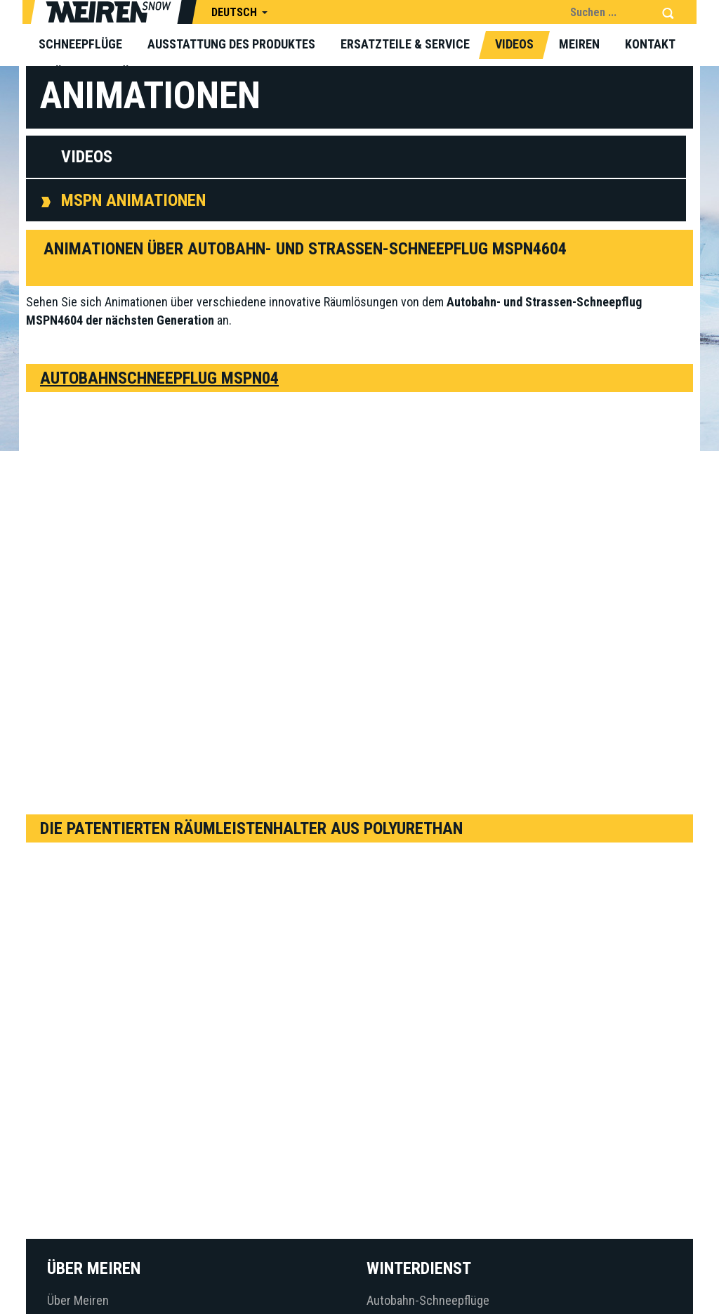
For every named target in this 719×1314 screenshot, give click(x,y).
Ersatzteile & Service (405, 44)
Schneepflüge (80, 44)
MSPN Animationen (133, 200)
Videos (514, 44)
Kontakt (650, 44)
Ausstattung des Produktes (231, 44)
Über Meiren (78, 1300)
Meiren (579, 44)
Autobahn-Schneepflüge (428, 1300)
